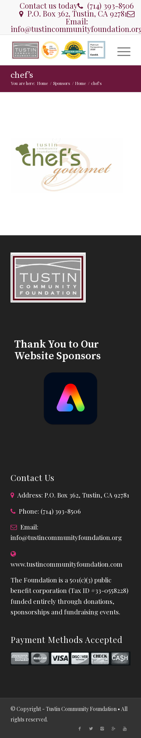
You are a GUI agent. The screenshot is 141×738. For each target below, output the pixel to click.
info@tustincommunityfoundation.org (66, 537)
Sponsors (61, 83)
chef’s (22, 75)
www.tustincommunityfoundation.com (67, 564)
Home (42, 83)
